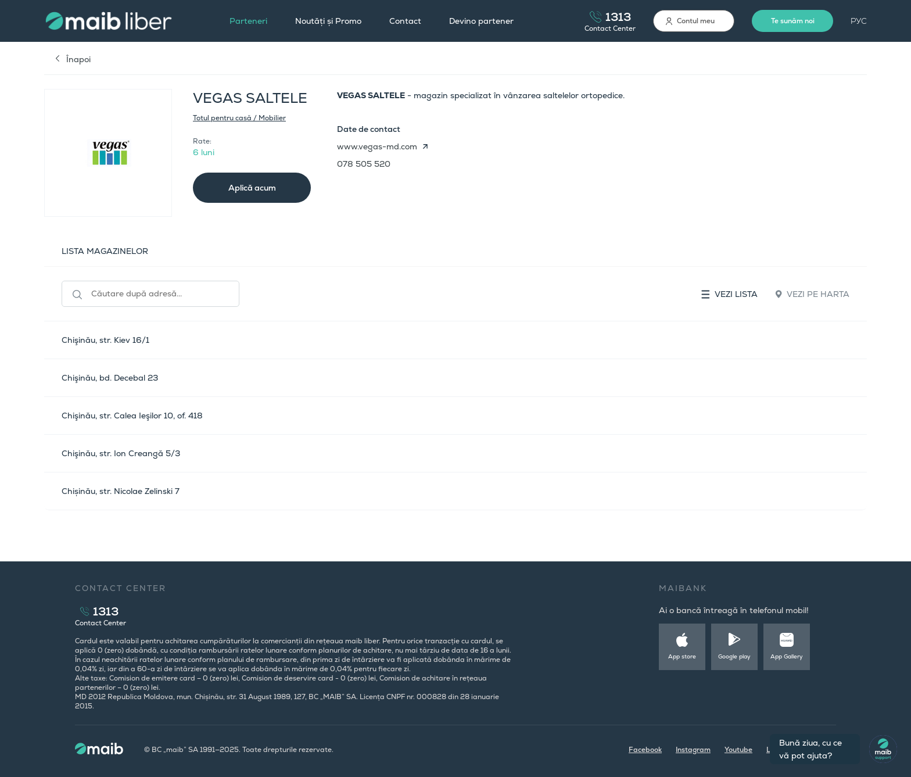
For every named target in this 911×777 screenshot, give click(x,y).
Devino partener (481, 21)
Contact (405, 21)
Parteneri (248, 21)
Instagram (693, 750)
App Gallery (786, 656)
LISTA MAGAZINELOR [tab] (105, 251)
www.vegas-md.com (377, 146)
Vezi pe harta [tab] (812, 294)
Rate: (202, 141)
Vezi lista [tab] (729, 294)
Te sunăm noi (793, 21)
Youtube (738, 750)
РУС (859, 21)
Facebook (645, 750)
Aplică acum (252, 187)
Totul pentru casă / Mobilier (239, 118)
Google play (734, 656)
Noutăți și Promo (328, 21)
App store (682, 656)
